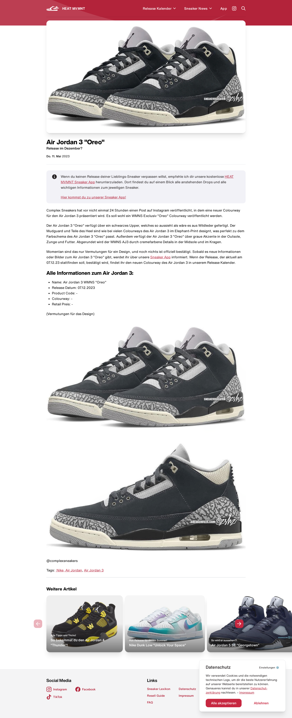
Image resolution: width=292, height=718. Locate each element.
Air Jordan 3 (94, 570)
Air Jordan (73, 570)
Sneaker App (160, 257)
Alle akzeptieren (223, 703)
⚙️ (269, 667)
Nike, (60, 570)
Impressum (246, 692)
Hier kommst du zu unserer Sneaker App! (93, 197)
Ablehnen (261, 703)
